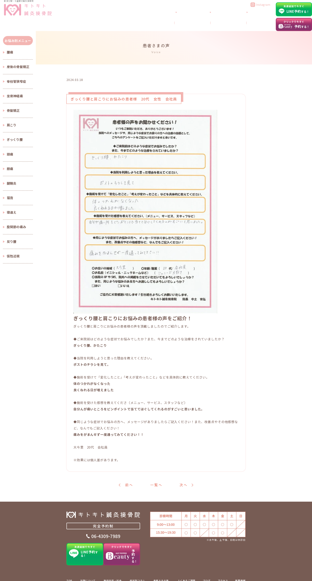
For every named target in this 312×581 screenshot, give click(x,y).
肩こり (12, 125)
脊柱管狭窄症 (16, 81)
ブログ (265, 24)
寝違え (12, 212)
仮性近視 (13, 256)
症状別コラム (137, 573)
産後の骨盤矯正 (18, 66)
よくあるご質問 (241, 16)
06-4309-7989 (105, 537)
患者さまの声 (161, 573)
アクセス (264, 16)
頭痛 (10, 154)
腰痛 (10, 52)
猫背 (10, 197)
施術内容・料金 (113, 573)
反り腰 (12, 241)
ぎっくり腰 (15, 139)
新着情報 (240, 573)
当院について (215, 16)
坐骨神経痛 (15, 95)
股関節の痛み (16, 226)
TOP (69, 573)
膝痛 (10, 168)
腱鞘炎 (12, 183)
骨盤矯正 (13, 110)
